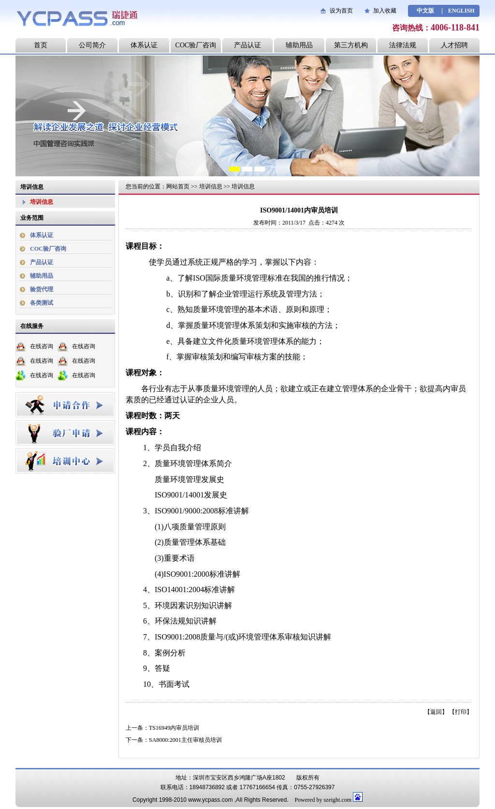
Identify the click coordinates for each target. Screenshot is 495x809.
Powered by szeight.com (322, 799)
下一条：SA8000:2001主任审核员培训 (174, 740)
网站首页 (177, 186)
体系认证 (144, 45)
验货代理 (41, 289)
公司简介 (92, 45)
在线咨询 (41, 346)
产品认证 (247, 45)
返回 (436, 712)
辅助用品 (299, 45)
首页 (40, 45)
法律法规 (402, 45)
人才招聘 (454, 45)
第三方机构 (351, 45)
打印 (460, 712)
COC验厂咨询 (196, 45)
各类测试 (41, 302)
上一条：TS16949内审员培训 (162, 727)
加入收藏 (384, 10)
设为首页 (341, 10)
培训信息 (41, 202)
